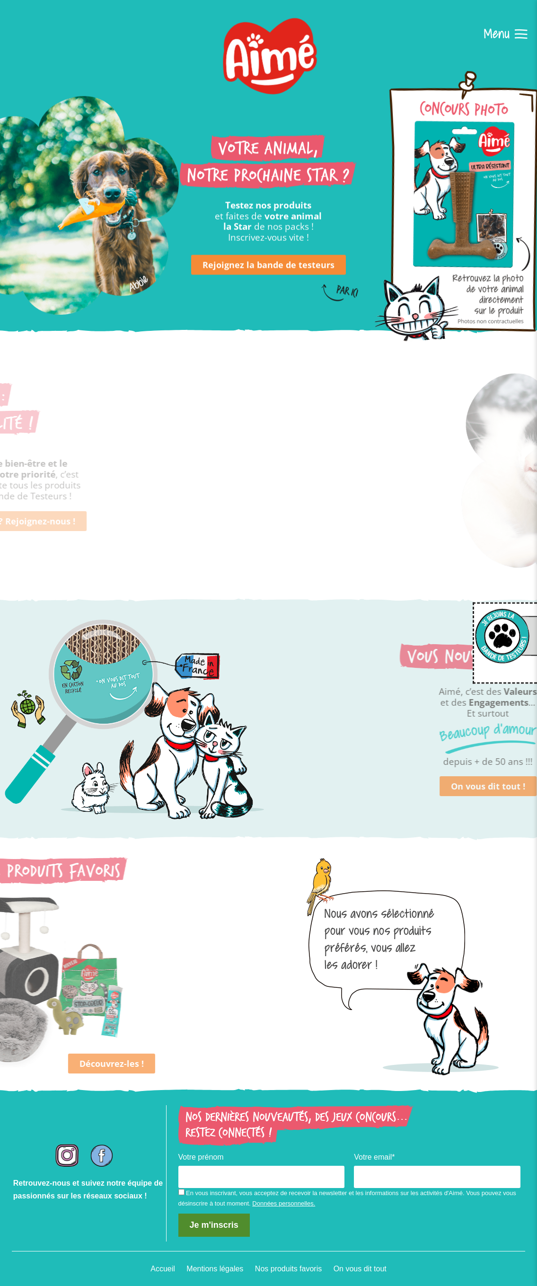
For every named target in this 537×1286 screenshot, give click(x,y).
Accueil (162, 1269)
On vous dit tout (360, 1269)
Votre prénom (201, 1157)
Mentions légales (214, 1269)
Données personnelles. (283, 1203)
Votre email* (374, 1157)
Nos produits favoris (288, 1269)
